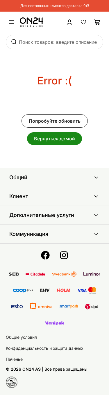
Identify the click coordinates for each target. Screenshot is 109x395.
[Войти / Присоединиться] (69, 22)
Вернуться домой (54, 139)
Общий (54, 177)
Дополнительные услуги (54, 215)
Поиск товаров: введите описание (58, 42)
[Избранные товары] (83, 22)
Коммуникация (54, 234)
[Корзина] (97, 22)
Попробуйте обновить (55, 121)
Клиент (54, 196)
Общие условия (21, 337)
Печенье (14, 359)
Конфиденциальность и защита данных (44, 348)
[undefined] (11, 22)
